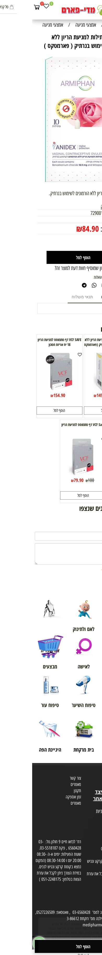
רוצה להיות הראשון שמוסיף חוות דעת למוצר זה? (59, 268)
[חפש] (87, 7)
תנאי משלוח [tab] (50, 297)
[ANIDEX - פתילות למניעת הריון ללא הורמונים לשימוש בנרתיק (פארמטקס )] (74, 389)
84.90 (58, 228)
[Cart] (5, 7)
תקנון (45, 790)
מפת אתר (93, 805)
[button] (75, 410)
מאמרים (43, 784)
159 (84, 395)
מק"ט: (92, 213)
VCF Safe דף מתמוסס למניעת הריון (50, 424)
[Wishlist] (14, 7)
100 (59, 480)
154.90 (27, 395)
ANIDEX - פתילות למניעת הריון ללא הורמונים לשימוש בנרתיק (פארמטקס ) (75, 344)
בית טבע (94, 785)
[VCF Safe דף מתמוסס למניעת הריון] (51, 474)
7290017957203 (72, 213)
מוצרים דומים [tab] (80, 297)
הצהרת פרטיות (90, 824)
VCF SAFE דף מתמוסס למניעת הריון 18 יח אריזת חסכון (27, 342)
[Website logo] (51, 10)
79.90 (46, 480)
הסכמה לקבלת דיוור (86, 830)
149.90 (70, 395)
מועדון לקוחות (90, 779)
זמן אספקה (41, 796)
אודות (96, 773)
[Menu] (97, 7)
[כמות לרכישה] (83, 242)
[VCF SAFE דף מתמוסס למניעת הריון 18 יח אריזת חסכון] (27, 389)
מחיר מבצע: (82, 229)
